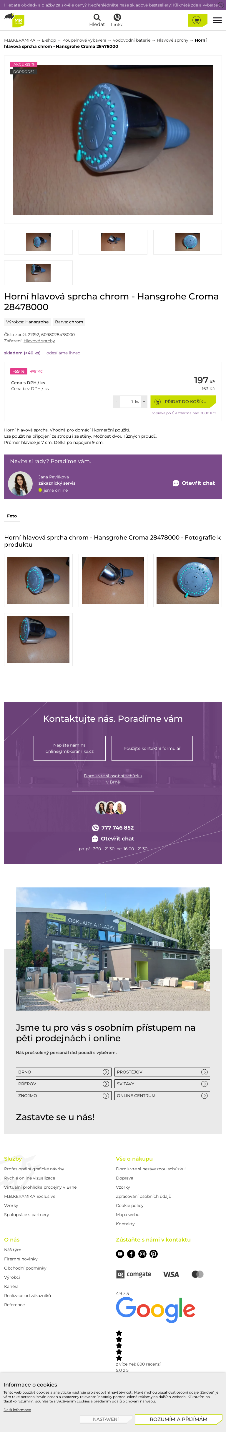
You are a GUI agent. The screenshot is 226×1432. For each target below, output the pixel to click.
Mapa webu (127, 1214)
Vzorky (11, 1205)
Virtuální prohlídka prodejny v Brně (40, 1187)
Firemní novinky (21, 1259)
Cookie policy (130, 1205)
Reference (14, 1304)
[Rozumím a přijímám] (179, 1419)
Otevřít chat (113, 838)
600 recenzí (149, 1364)
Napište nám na (70, 748)
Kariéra (11, 1286)
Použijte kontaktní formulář (152, 748)
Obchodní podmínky (25, 1268)
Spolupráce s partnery (26, 1214)
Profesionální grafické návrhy (34, 1169)
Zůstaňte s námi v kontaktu (153, 1239)
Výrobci (12, 1277)
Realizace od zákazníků (27, 1295)
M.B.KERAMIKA (19, 40)
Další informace (17, 1409)
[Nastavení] (106, 1419)
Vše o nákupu (134, 1159)
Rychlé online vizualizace (29, 1178)
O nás (11, 1239)
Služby (13, 1159)
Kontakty (125, 1223)
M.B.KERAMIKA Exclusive (29, 1196)
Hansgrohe (37, 322)
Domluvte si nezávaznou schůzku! (151, 1169)
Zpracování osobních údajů (143, 1196)
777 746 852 (113, 828)
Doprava (124, 1178)
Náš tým (12, 1249)
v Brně (113, 779)
